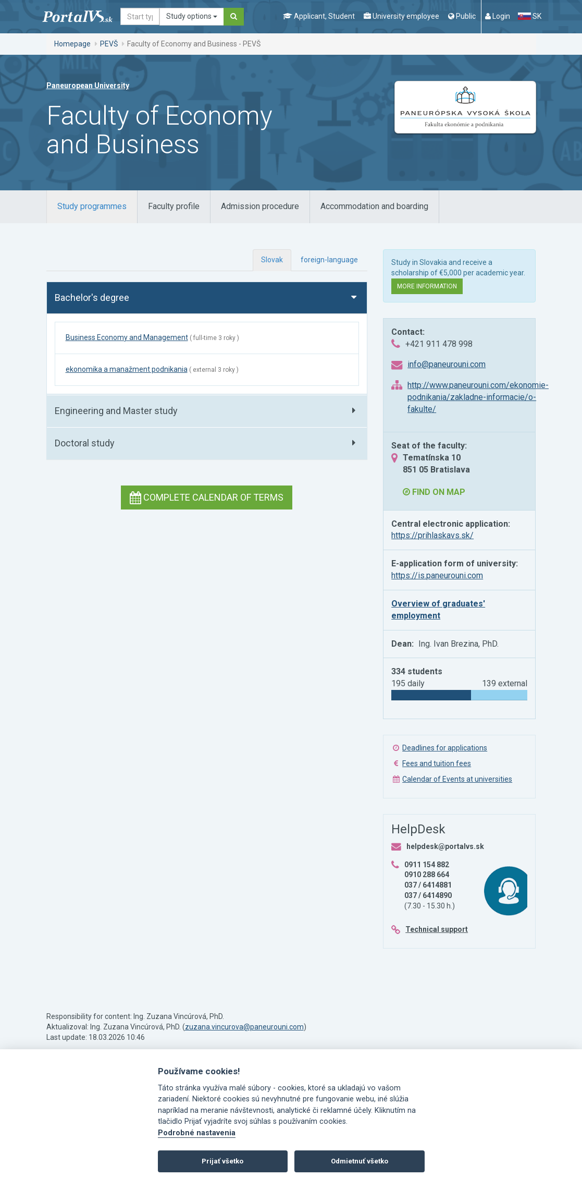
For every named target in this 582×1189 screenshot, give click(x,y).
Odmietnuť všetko (359, 1161)
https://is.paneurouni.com (437, 575)
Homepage (72, 44)
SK (529, 16)
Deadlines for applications (444, 748)
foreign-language (329, 260)
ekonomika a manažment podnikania (127, 369)
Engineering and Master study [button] (116, 410)
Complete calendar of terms (206, 497)
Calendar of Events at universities (457, 779)
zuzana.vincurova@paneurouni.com (244, 1027)
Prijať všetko (222, 1161)
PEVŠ (109, 44)
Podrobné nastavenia (197, 1133)
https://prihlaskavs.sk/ (432, 535)
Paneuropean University (87, 85)
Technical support (436, 929)
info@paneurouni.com (446, 364)
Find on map (434, 492)
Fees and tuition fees (436, 763)
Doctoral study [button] (85, 443)
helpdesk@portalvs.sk (445, 846)
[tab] (92, 206)
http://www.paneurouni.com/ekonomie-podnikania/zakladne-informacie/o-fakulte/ (478, 397)
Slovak (272, 260)
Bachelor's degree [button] (92, 297)
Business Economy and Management (127, 337)
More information (427, 286)
